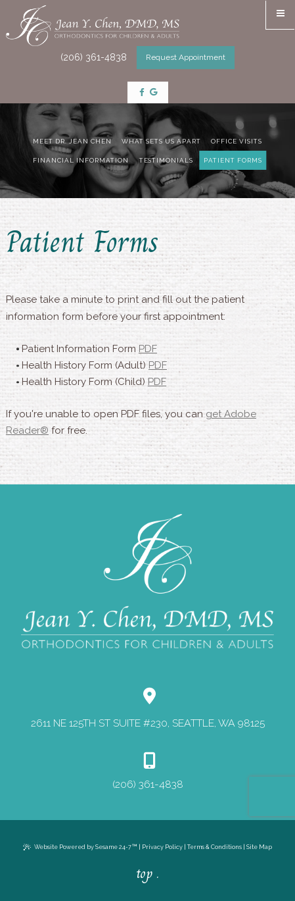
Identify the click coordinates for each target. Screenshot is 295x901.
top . (147, 873)
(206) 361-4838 (93, 57)
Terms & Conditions (214, 847)
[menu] (280, 14)
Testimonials (166, 160)
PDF (148, 349)
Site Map (259, 847)
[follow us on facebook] (142, 93)
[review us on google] (153, 93)
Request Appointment (185, 57)
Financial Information (80, 160)
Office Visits (236, 141)
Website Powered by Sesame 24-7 (80, 847)
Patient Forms (233, 160)
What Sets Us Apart (161, 141)
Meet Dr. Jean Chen (72, 141)
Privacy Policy (162, 847)
